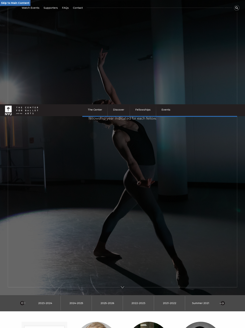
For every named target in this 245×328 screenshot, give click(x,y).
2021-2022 (169, 188)
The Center (33, 323)
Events (164, 323)
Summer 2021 (200, 188)
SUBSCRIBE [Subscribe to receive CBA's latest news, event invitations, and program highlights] (191, 294)
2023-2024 (45, 188)
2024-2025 (76, 188)
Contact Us (204, 323)
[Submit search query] (44, 256)
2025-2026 (107, 188)
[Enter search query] (44, 214)
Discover (65, 323)
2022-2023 (138, 188)
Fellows (131, 323)
